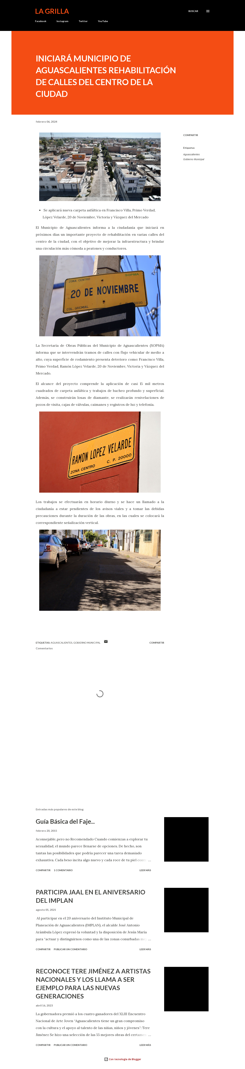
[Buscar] (193, 11)
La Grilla (52, 11)
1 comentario (63, 870)
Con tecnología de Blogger (122, 1059)
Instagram (62, 21)
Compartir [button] (190, 135)
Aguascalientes (191, 154)
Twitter (83, 21)
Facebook (40, 21)
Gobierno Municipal (193, 159)
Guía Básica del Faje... (65, 821)
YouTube (103, 21)
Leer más (145, 870)
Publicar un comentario (70, 949)
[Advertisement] (94, 764)
